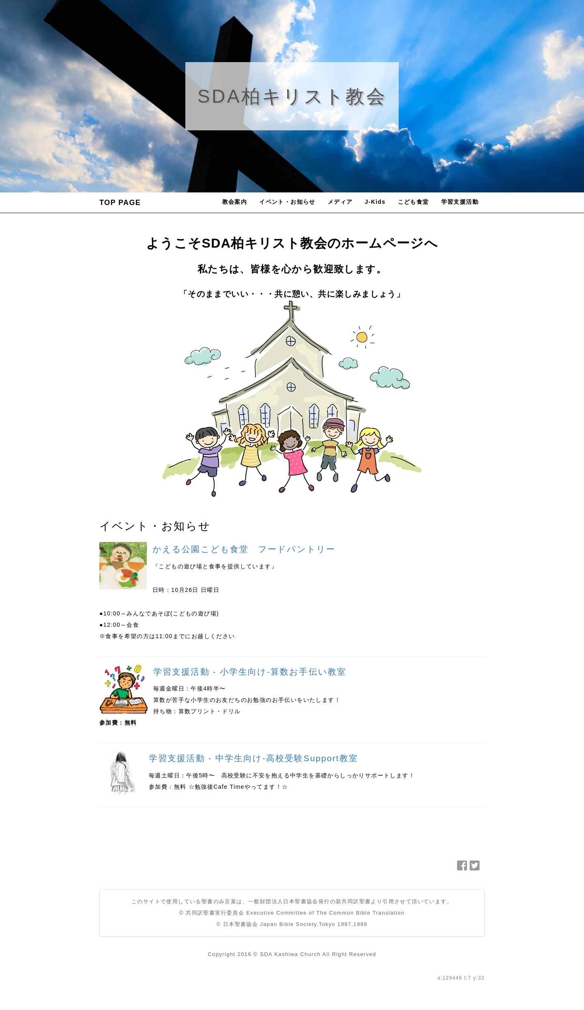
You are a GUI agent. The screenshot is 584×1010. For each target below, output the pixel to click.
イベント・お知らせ (287, 202)
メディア (340, 202)
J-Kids (375, 202)
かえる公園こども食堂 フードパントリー (243, 549)
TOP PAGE (120, 203)
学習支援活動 (460, 202)
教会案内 (234, 202)
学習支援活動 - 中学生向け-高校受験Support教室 (253, 758)
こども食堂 (413, 202)
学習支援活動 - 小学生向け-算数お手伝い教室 (249, 671)
